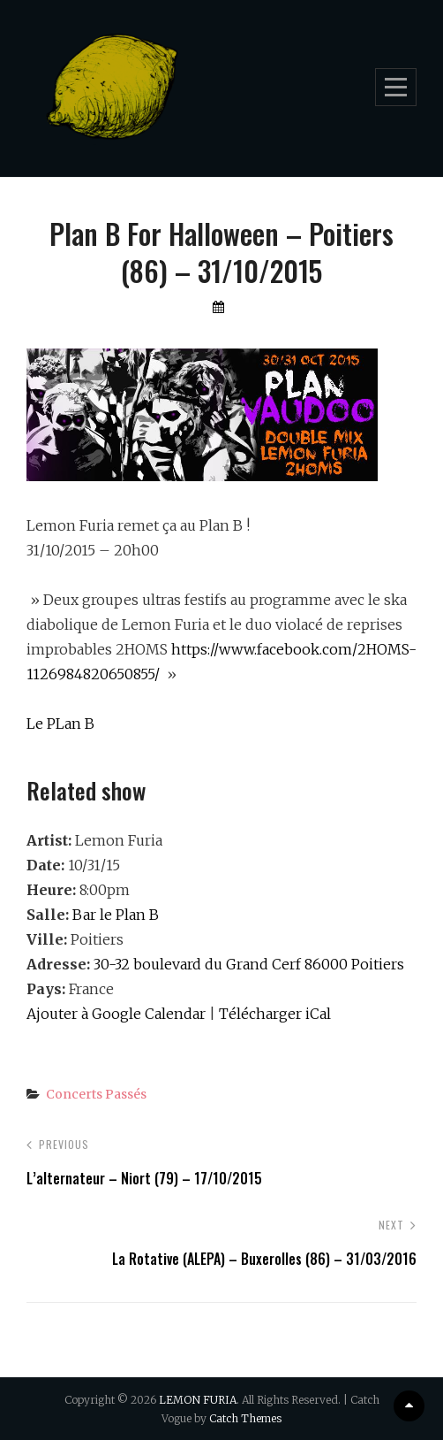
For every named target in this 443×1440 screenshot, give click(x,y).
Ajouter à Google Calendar (116, 1014)
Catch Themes (245, 1418)
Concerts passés (96, 1094)
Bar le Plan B (115, 914)
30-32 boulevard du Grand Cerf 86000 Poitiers (249, 964)
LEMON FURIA (198, 1399)
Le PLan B (60, 723)
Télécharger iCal (275, 1014)
